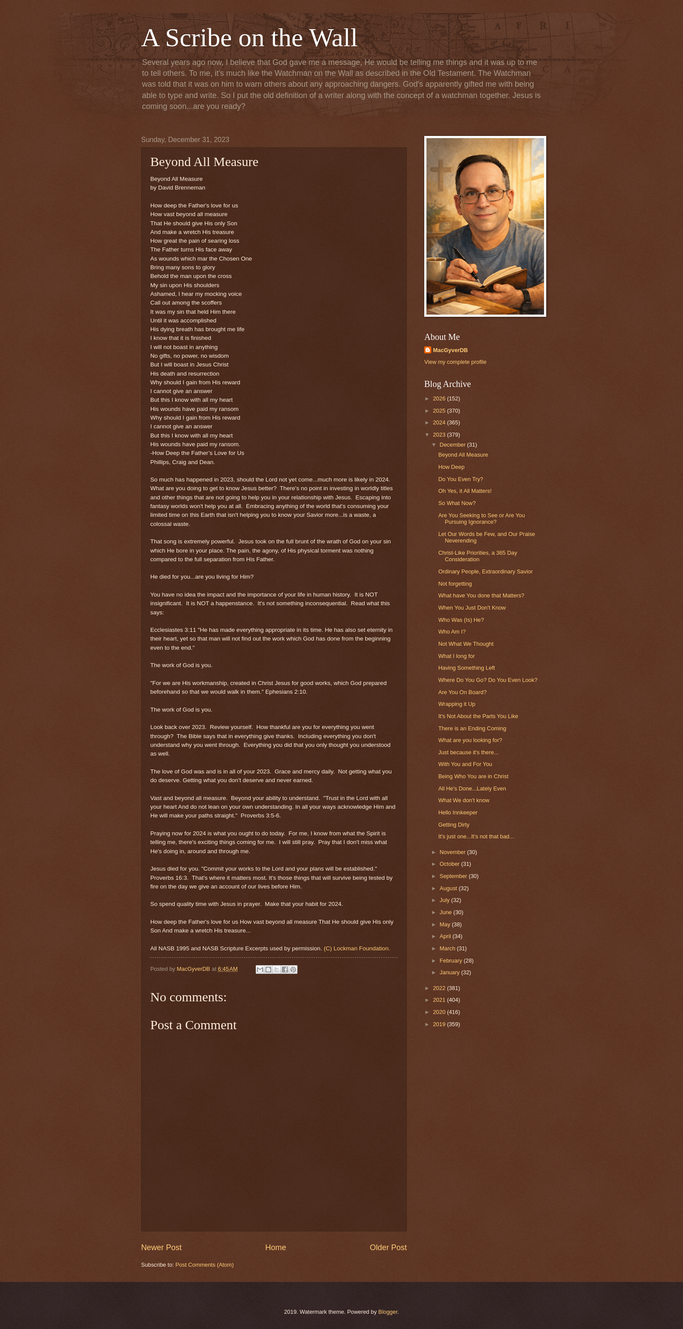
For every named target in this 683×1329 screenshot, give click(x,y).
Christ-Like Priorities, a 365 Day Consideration (477, 556)
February (451, 960)
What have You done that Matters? (481, 595)
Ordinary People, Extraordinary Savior (485, 571)
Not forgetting (455, 583)
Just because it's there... (468, 752)
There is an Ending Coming (472, 728)
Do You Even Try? (460, 479)
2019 (440, 1024)
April (446, 936)
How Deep (451, 467)
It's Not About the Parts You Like (478, 716)
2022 (440, 988)
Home (275, 1247)
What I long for (456, 656)
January (450, 972)
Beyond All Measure (463, 454)
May (446, 924)
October (450, 864)
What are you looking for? (470, 740)
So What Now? (457, 503)
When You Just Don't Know (472, 607)
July (445, 900)
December (453, 444)
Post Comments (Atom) (205, 1264)
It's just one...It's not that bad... (476, 836)
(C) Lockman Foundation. (357, 948)
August (449, 888)
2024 (440, 422)
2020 (440, 1012)
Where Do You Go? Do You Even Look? (488, 680)
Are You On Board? (462, 692)
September (454, 876)
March (448, 948)
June (446, 912)
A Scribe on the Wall (249, 37)
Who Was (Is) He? (461, 620)
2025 (440, 410)
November (453, 852)
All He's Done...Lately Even (472, 788)
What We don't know (463, 800)
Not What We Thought (466, 644)
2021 (440, 1000)
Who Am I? (452, 631)
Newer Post (161, 1247)
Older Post (388, 1247)
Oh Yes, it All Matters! (464, 491)
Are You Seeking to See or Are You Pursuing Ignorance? (481, 518)
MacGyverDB (450, 350)
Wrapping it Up (456, 704)
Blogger (388, 1312)
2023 (440, 434)
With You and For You (465, 764)
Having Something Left (466, 667)
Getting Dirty (454, 824)
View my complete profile (455, 362)
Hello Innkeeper (457, 812)
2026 (440, 398)
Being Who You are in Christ (473, 776)
